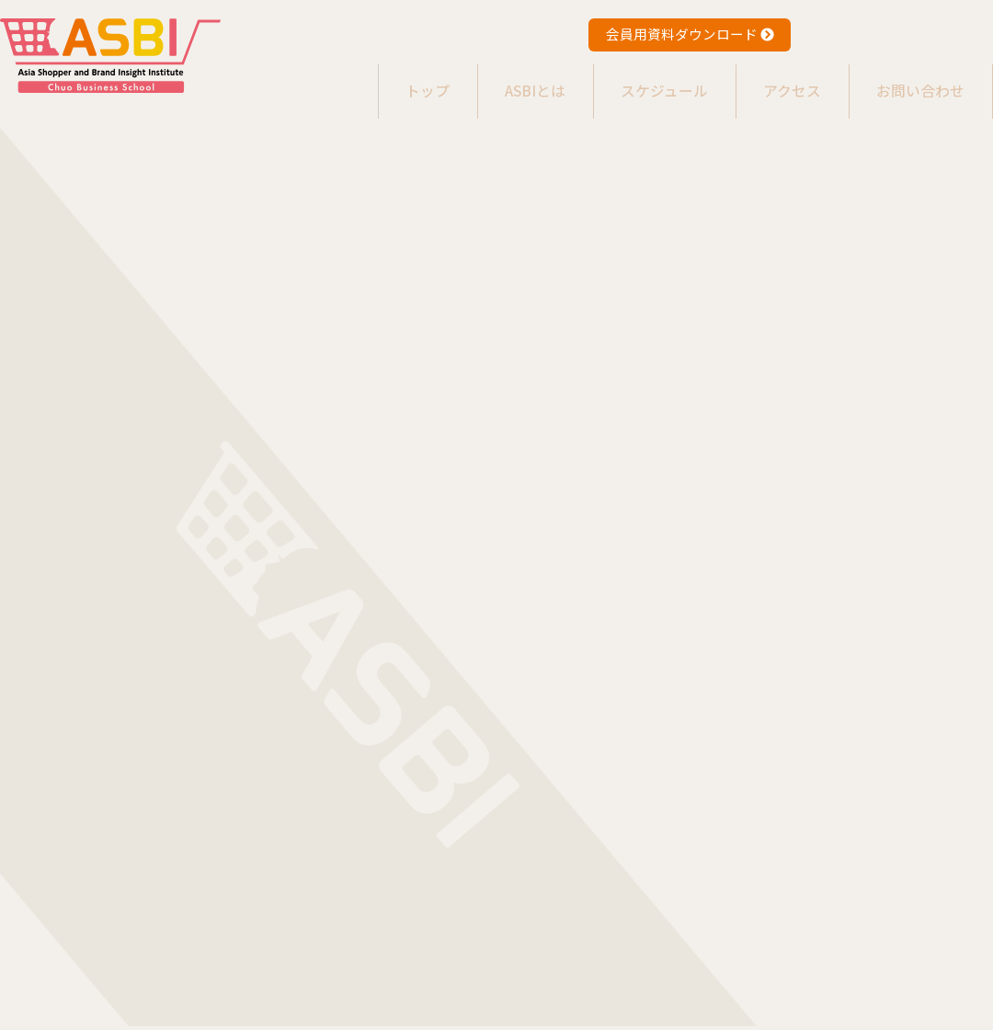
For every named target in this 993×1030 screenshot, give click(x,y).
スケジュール (651, 82)
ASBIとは (516, 82)
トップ (401, 82)
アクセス (785, 82)
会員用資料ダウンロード (690, 33)
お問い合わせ (918, 82)
